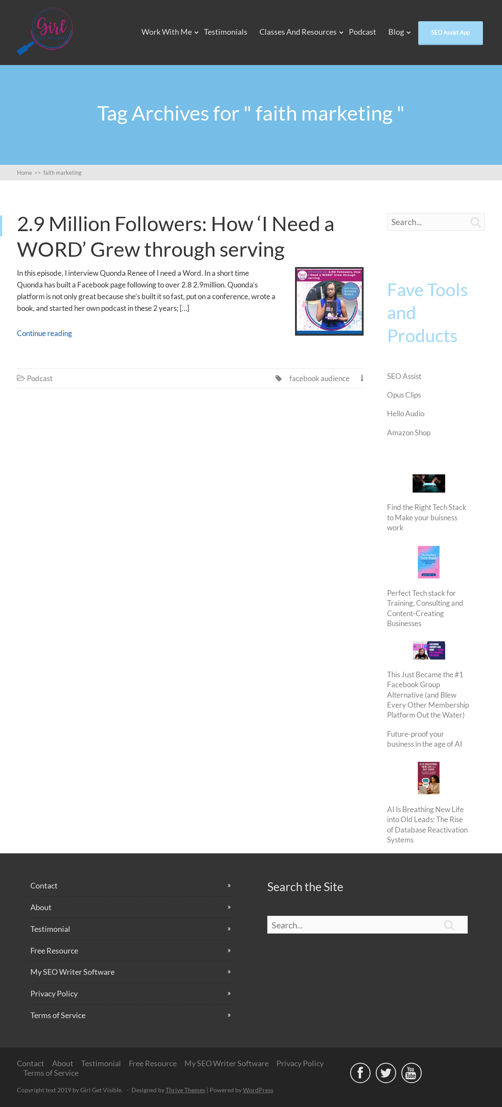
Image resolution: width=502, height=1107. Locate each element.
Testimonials (225, 31)
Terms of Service (57, 1015)
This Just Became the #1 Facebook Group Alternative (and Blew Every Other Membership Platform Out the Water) (428, 695)
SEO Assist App (450, 32)
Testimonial (50, 929)
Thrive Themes (185, 1090)
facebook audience (319, 378)
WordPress (258, 1090)
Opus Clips (404, 394)
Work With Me (166, 31)
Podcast (362, 31)
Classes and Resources (298, 31)
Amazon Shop (408, 432)
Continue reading (44, 333)
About (41, 907)
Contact (44, 885)
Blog (396, 31)
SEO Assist (404, 376)
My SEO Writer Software (72, 971)
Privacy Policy (54, 993)
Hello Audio (405, 413)
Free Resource (54, 950)
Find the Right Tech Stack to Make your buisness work (426, 517)
